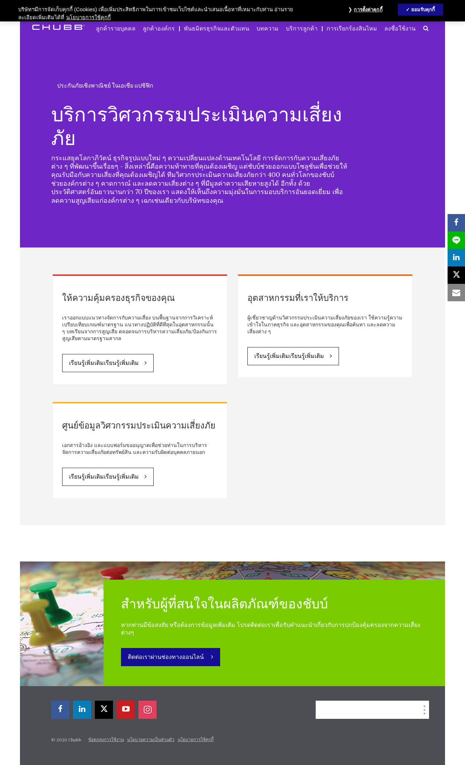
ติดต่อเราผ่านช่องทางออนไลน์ (166, 657)
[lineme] (456, 240)
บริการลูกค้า (302, 29)
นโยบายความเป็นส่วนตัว (150, 740)
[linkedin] (82, 710)
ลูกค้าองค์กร (159, 29)
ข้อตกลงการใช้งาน (106, 740)
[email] (456, 292)
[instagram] (147, 710)
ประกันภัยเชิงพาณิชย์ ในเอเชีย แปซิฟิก (105, 86)
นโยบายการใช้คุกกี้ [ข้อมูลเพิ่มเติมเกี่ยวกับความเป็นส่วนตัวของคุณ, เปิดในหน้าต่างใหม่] (88, 17)
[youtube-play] (126, 710)
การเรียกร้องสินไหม (352, 29)
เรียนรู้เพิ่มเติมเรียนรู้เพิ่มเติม (104, 363)
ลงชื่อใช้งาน (400, 29)
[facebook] (60, 710)
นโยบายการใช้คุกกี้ (196, 740)
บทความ (267, 29)
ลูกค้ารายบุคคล (116, 29)
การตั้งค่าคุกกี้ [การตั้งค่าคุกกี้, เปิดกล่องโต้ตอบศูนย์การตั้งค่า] (368, 9)
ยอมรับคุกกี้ (423, 9)
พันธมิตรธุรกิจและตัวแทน (216, 29)
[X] (104, 710)
